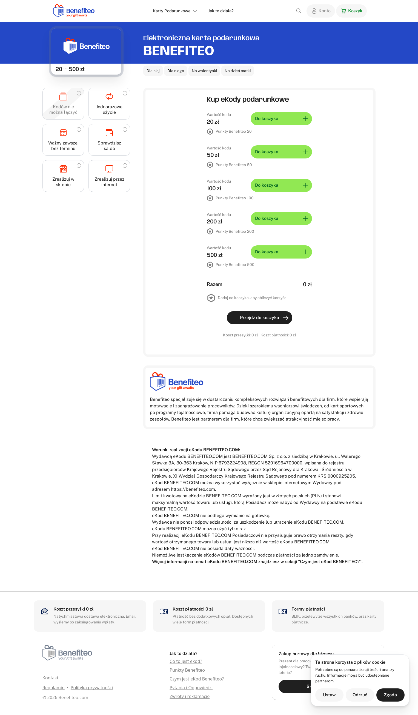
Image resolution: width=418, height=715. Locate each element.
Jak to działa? (221, 10)
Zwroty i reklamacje (190, 696)
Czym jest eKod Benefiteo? (197, 679)
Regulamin (53, 688)
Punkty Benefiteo (187, 670)
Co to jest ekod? (186, 661)
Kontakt (50, 678)
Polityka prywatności (92, 688)
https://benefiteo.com (193, 489)
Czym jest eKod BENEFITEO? (330, 561)
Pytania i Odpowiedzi (191, 688)
